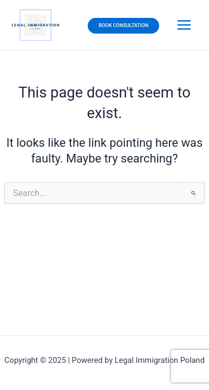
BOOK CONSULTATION (123, 25)
